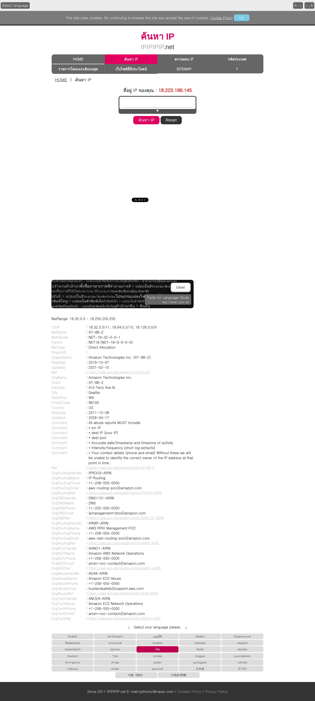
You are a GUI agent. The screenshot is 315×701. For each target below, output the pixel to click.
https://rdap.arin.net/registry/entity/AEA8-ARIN (123, 593)
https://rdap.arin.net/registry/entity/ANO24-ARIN (124, 618)
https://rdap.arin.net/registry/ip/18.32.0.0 (119, 372)
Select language (15, 5)
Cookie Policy (221, 17)
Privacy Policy (216, 691)
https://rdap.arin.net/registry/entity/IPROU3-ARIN (125, 492)
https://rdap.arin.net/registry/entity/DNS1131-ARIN (126, 518)
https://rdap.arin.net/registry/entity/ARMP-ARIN (124, 543)
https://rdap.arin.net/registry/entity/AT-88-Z (121, 467)
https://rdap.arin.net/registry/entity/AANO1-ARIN (125, 568)
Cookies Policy (189, 691)
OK (241, 17)
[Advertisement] (157, 159)
